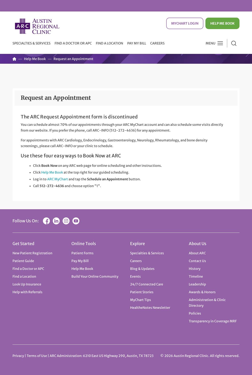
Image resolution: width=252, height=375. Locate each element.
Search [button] (233, 43)
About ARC (197, 253)
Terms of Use (37, 356)
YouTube (75, 220)
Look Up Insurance (27, 284)
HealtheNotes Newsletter (150, 308)
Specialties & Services (147, 253)
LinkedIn (56, 220)
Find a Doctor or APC (73, 43)
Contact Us (197, 261)
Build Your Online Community (94, 276)
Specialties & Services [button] (31, 43)
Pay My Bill (136, 43)
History (194, 269)
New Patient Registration (32, 253)
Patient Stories (141, 292)
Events (135, 276)
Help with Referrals (27, 292)
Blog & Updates (142, 269)
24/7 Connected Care (146, 284)
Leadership (197, 284)
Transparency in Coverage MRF (213, 321)
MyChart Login (184, 23)
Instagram (66, 220)
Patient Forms (82, 253)
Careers (157, 43)
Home (14, 59)
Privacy (18, 356)
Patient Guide (23, 261)
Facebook (46, 220)
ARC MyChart (57, 179)
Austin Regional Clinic (37, 26)
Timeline (196, 276)
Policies (195, 313)
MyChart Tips (140, 300)
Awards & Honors (202, 292)
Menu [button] (210, 43)
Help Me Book (222, 23)
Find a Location (109, 43)
